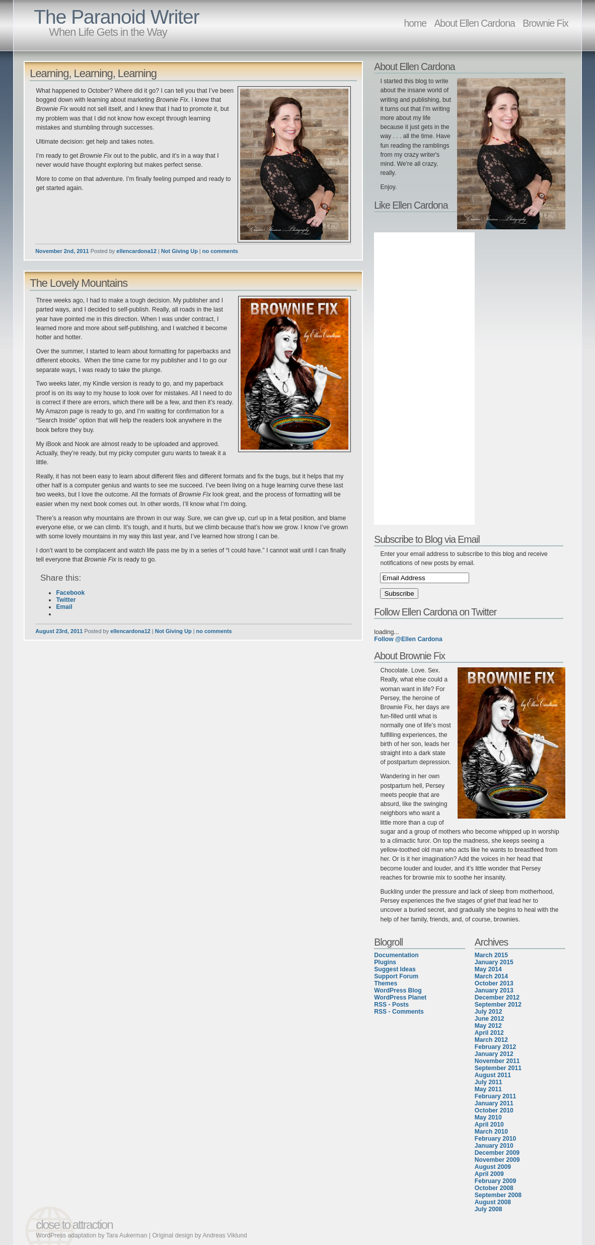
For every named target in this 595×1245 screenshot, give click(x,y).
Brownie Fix (545, 23)
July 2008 (488, 1209)
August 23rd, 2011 (59, 631)
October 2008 (494, 1188)
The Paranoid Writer (116, 17)
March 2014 (491, 976)
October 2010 (494, 1110)
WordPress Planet (400, 997)
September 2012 (498, 1004)
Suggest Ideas (394, 969)
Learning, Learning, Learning (93, 73)
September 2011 (498, 1068)
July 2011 (488, 1082)
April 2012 (489, 1032)
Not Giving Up (179, 251)
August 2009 (493, 1166)
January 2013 (494, 990)
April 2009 (489, 1173)
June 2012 (489, 1018)
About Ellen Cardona (474, 23)
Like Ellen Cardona (411, 205)
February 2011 (495, 1096)
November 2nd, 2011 (62, 251)
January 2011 (494, 1103)
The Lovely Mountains (78, 283)
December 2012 (497, 997)
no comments (220, 251)
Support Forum (396, 976)
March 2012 (491, 1039)
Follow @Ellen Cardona (408, 639)
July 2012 (488, 1011)
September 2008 (498, 1195)
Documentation (396, 955)
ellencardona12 (136, 251)
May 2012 (488, 1025)
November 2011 (497, 1061)
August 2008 (493, 1202)
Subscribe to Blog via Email (427, 539)
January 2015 (494, 962)
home (415, 23)
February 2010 (495, 1138)
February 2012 (495, 1046)
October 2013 (494, 983)
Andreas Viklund (224, 1235)
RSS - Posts (391, 1004)
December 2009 (497, 1152)
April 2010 (489, 1124)
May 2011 (488, 1089)
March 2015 (491, 955)
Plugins (385, 962)
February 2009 (495, 1181)
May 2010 (488, 1117)
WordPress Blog (397, 990)
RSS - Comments (399, 1011)
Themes (385, 983)
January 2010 (494, 1145)
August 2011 (493, 1075)
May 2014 (488, 969)
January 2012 (494, 1053)
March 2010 (491, 1131)
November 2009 (497, 1159)
